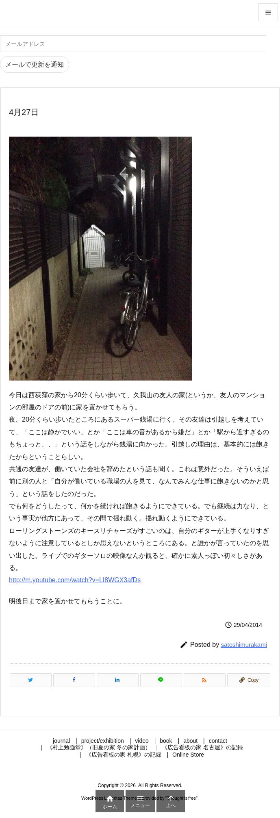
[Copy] (248, 680)
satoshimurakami (244, 644)
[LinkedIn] (118, 680)
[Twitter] (31, 680)
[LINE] (161, 680)
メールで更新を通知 (34, 64)
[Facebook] (74, 680)
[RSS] (205, 680)
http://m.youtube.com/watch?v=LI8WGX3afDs (75, 580)
